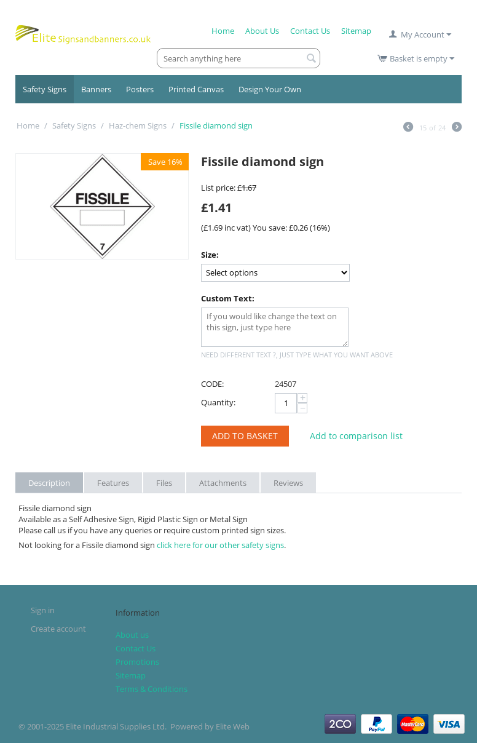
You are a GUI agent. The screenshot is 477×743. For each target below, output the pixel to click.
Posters (140, 89)
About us (132, 634)
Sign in (43, 610)
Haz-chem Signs (138, 125)
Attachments (222, 482)
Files (164, 482)
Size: (210, 254)
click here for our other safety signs (220, 544)
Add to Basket (245, 436)
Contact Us (310, 30)
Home (222, 30)
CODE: (212, 383)
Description (49, 482)
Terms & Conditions (151, 688)
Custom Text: (227, 298)
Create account (58, 628)
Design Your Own (269, 89)
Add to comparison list (356, 436)
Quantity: (218, 402)
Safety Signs (44, 89)
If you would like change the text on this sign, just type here (275, 327)
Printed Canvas (196, 89)
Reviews (288, 482)
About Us (262, 30)
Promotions (137, 661)
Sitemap (356, 30)
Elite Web (233, 726)
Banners (96, 89)
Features (113, 482)
